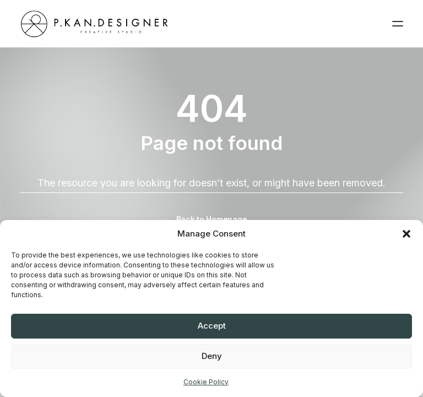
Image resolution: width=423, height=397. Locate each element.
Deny (212, 356)
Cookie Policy (206, 382)
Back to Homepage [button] (211, 219)
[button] (406, 233)
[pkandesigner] (94, 23)
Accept (212, 325)
